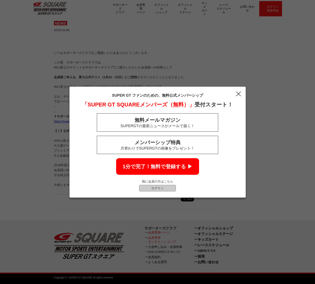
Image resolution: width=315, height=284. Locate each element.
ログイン (157, 188)
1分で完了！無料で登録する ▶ (157, 166)
